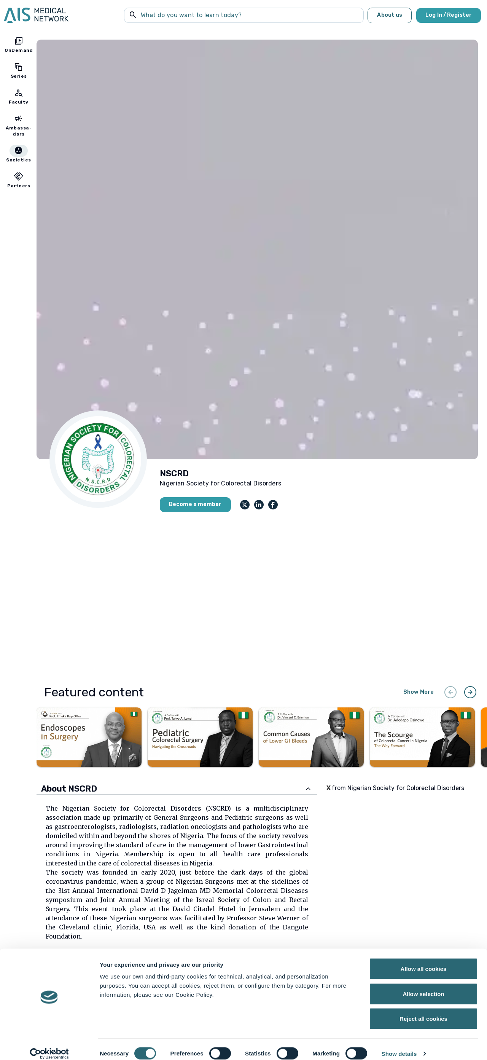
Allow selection (423, 985)
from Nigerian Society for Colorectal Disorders (395, 788)
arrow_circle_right (470, 692)
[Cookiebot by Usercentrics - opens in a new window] (49, 1045)
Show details (399, 1045)
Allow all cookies (424, 960)
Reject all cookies (423, 1010)
